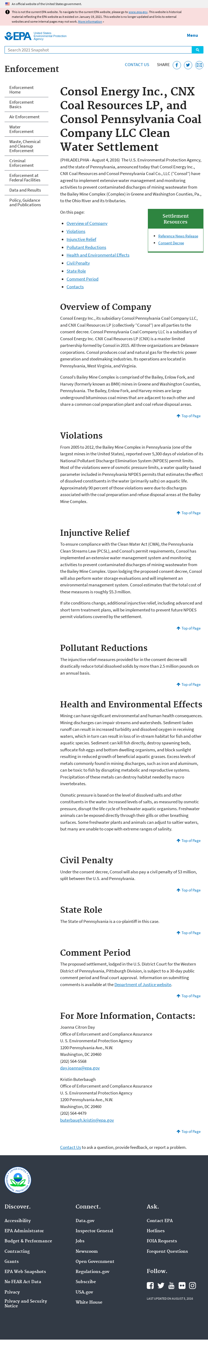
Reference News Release (178, 235)
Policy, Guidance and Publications (25, 202)
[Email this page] (199, 65)
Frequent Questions (167, 1251)
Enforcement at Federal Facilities (24, 177)
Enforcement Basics (21, 104)
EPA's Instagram (192, 1285)
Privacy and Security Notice (26, 1304)
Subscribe (86, 1282)
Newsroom (87, 1251)
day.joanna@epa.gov (80, 1068)
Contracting (17, 1251)
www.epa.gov (138, 12)
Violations (76, 231)
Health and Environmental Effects (98, 255)
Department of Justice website (142, 984)
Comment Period (82, 279)
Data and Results (25, 190)
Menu (192, 35)
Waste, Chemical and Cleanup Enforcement (24, 146)
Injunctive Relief (81, 239)
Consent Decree (171, 242)
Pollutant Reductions (86, 247)
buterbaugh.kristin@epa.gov (87, 1120)
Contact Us (137, 64)
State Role (76, 271)
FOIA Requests (162, 1241)
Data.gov (85, 1221)
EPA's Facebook (150, 1285)
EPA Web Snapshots (25, 1272)
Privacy (12, 1292)
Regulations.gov (92, 1272)
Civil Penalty (78, 263)
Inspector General (94, 1231)
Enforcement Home (21, 89)
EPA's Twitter (160, 1285)
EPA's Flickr (182, 1285)
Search (197, 50)
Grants (12, 1261)
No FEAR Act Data (23, 1282)
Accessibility (18, 1221)
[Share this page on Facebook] (177, 65)
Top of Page (191, 415)
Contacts (75, 287)
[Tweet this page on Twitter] (188, 65)
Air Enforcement (24, 117)
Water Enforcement (21, 129)
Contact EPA (160, 1221)
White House (89, 1302)
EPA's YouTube (171, 1285)
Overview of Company (87, 223)
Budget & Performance (28, 1241)
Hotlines (156, 1231)
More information (90, 21)
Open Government (95, 1261)
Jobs (80, 1241)
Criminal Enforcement (21, 163)
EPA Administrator (24, 1231)
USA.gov (84, 1292)
